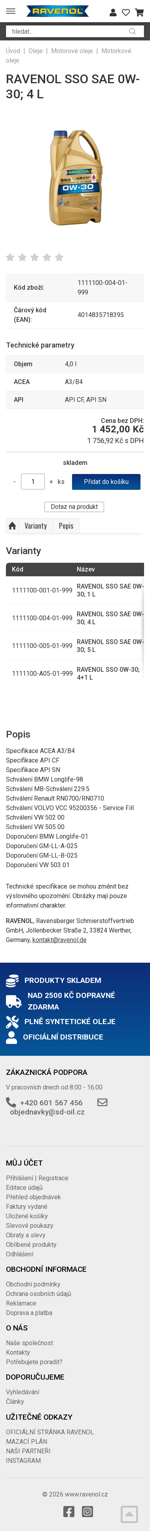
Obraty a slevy (26, 1235)
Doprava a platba (29, 1313)
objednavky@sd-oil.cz (47, 1111)
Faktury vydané (26, 1206)
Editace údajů (24, 1187)
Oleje (35, 51)
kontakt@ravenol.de (59, 940)
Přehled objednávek (33, 1197)
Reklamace (21, 1303)
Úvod (13, 51)
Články (15, 1401)
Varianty (36, 525)
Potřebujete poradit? (34, 1362)
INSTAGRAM (23, 1460)
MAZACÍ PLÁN (26, 1441)
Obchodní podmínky (33, 1284)
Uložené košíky (27, 1216)
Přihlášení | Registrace (37, 1178)
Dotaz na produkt (74, 506)
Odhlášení (19, 1254)
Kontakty (18, 1352)
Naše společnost (29, 1343)
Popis (66, 525)
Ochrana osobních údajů (38, 1294)
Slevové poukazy (29, 1225)
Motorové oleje (72, 51)
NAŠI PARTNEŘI (28, 1451)
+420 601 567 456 (51, 1102)
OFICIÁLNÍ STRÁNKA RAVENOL (50, 1432)
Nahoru (12, 525)
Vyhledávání (22, 1392)
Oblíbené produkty (31, 1244)
